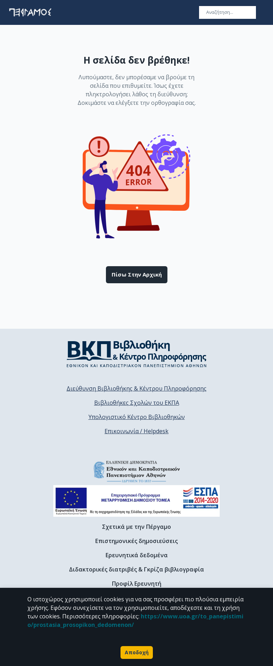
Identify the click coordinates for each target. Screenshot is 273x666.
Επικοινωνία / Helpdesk (136, 431)
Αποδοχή (137, 652)
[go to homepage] (30, 12)
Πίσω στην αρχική (136, 274)
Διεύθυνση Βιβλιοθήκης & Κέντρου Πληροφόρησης (136, 388)
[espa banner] (136, 501)
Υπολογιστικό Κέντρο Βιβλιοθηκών (137, 417)
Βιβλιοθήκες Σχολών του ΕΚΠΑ (136, 403)
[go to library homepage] (137, 353)
